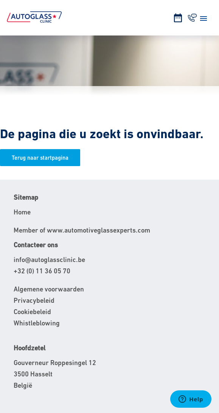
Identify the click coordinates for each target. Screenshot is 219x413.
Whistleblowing (37, 323)
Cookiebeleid (32, 312)
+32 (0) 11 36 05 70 (42, 271)
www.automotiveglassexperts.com (98, 230)
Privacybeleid (34, 300)
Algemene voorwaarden (49, 289)
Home (22, 212)
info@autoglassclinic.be (49, 260)
